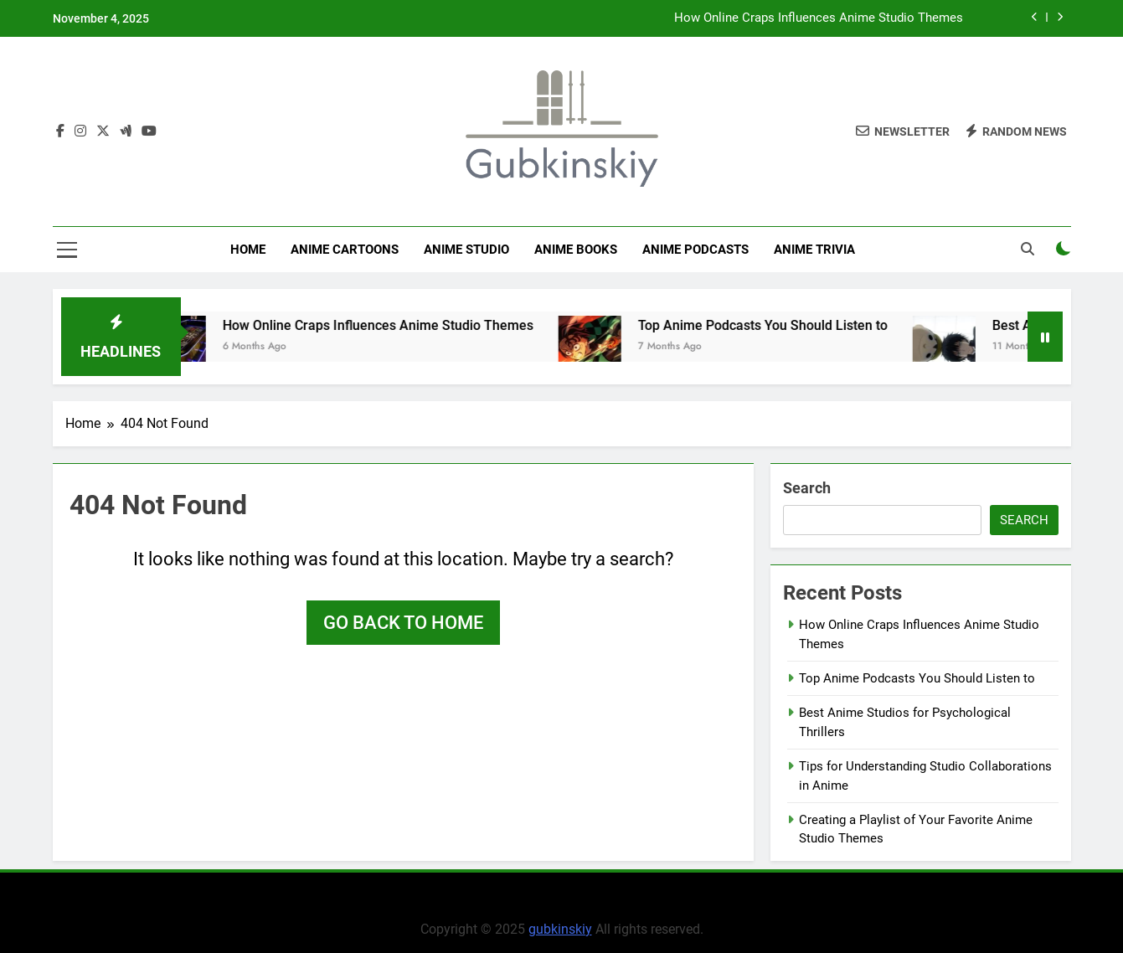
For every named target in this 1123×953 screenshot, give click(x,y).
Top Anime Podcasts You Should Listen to (776, 325)
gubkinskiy (560, 929)
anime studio (466, 249)
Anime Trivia (814, 249)
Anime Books (575, 249)
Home (247, 249)
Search (807, 488)
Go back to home (403, 622)
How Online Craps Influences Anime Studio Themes (818, 18)
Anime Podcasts (695, 249)
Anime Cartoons (345, 249)
